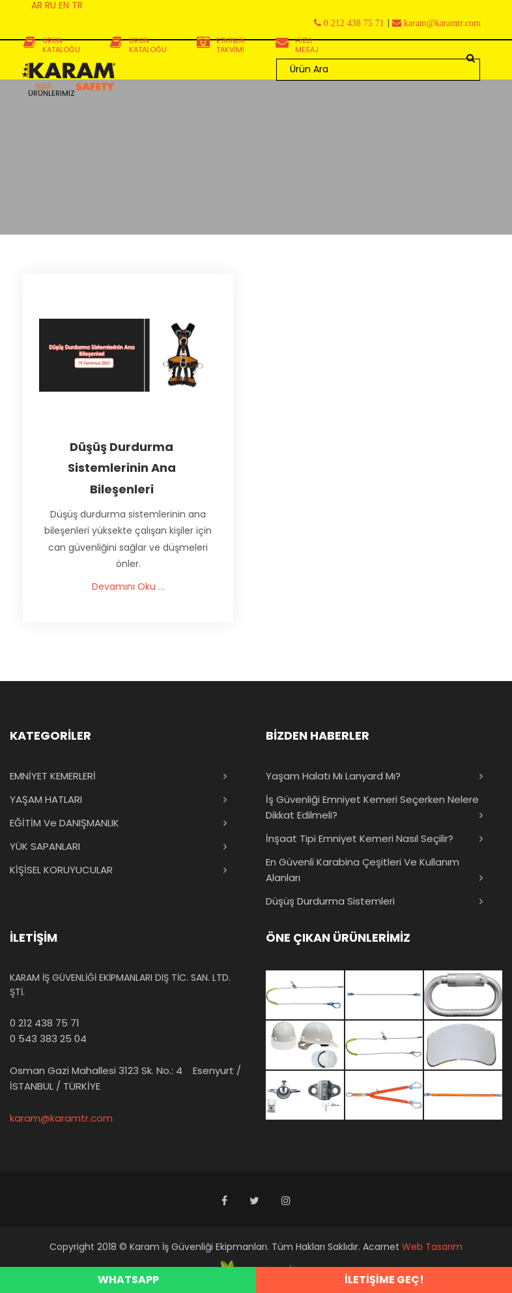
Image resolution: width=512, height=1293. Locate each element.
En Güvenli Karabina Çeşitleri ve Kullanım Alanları (362, 869)
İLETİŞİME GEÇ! (384, 1279)
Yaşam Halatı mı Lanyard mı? (333, 776)
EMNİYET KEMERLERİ (53, 776)
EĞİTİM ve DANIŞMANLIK (64, 823)
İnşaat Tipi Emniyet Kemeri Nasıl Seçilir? (359, 838)
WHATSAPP (128, 1279)
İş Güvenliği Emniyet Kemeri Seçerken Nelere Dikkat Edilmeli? (372, 807)
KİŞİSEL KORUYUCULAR (61, 870)
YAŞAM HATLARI (46, 799)
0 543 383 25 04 (48, 1038)
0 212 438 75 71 (44, 1023)
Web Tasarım (432, 1246)
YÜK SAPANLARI (45, 846)
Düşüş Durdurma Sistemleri (330, 901)
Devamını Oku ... (128, 586)
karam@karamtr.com (61, 1118)
